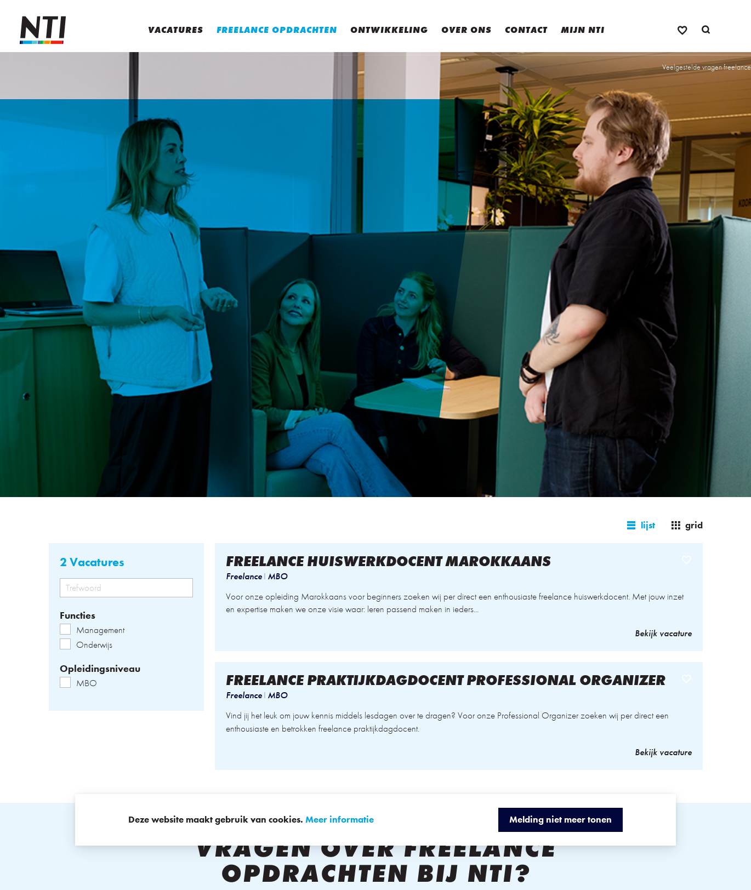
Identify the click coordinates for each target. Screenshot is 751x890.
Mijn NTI (583, 30)
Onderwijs (86, 644)
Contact (526, 30)
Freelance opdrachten (277, 30)
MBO (78, 683)
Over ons (466, 30)
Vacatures (175, 30)
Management (92, 630)
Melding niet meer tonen (560, 819)
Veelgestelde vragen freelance (706, 67)
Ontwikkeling (389, 30)
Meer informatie (339, 819)
